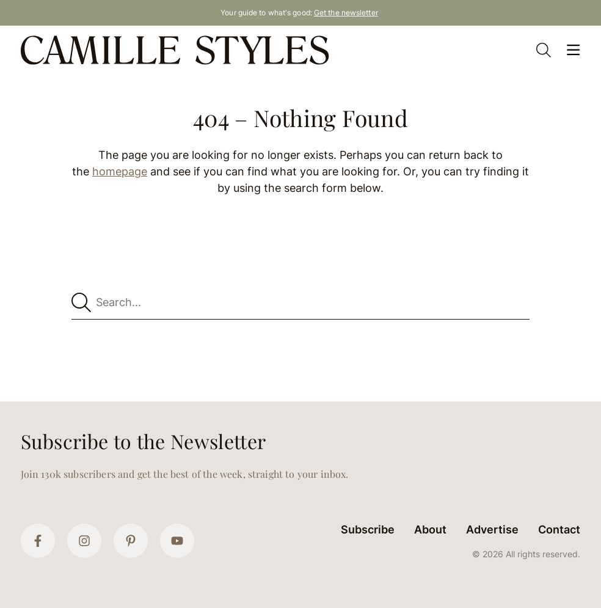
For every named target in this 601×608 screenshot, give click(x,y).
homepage (119, 171)
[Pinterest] (131, 541)
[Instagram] (84, 541)
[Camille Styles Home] (177, 50)
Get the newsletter (346, 12)
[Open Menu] (573, 50)
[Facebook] (38, 541)
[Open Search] (543, 50)
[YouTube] (177, 541)
